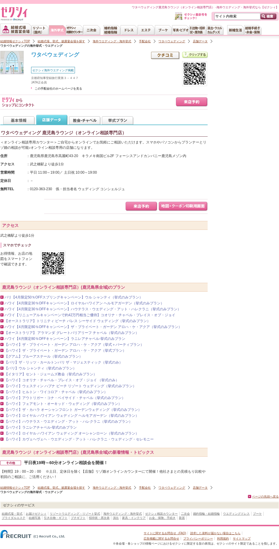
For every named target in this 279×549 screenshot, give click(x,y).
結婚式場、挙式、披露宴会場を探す (61, 41)
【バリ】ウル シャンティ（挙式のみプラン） (40, 368)
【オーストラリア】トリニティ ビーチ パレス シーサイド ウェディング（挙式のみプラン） (77, 321)
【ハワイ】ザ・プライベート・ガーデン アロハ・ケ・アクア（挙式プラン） (65, 350)
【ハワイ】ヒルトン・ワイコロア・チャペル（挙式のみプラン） (56, 392)
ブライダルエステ (13, 517)
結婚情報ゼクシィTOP (15, 41)
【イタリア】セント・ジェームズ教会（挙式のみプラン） (50, 374)
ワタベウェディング (171, 41)
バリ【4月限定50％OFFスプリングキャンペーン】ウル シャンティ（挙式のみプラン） (73, 297)
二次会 (185, 513)
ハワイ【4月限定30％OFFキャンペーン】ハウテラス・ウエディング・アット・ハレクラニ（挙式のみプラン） (92, 309)
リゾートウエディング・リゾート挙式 (75, 513)
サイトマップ (242, 538)
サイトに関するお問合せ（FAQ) (165, 533)
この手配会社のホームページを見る (58, 88)
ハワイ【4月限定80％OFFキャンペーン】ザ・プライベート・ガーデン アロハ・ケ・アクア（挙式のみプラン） (93, 327)
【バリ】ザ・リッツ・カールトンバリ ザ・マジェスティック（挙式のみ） (63, 362)
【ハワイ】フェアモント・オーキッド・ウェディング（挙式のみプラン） (63, 404)
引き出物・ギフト (56, 517)
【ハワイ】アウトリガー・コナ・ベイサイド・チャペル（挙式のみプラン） (64, 398)
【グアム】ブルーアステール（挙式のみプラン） (43, 356)
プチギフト (78, 517)
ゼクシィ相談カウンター (161, 513)
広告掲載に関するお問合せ (161, 538)
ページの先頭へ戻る (265, 496)
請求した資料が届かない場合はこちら (215, 533)
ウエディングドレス (236, 513)
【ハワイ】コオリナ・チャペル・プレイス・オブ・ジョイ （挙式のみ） (61, 380)
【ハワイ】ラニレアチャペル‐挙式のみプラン (40, 427)
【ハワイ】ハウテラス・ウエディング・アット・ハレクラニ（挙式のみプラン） (68, 421)
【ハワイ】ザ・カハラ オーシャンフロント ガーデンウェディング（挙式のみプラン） (73, 410)
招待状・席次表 (99, 517)
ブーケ (257, 513)
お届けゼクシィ (36, 513)
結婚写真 (35, 517)
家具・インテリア (134, 517)
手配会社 (145, 41)
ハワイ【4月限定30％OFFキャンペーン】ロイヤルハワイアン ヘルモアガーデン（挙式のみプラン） (84, 303)
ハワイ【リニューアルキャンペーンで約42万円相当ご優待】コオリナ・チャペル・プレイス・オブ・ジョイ (89, 315)
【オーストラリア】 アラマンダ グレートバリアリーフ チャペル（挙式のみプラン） (71, 333)
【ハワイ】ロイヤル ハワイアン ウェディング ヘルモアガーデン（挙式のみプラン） (71, 416)
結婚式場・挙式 (12, 513)
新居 (182, 517)
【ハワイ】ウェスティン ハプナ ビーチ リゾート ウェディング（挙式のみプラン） (70, 386)
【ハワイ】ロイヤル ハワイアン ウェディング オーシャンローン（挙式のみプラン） (71, 433)
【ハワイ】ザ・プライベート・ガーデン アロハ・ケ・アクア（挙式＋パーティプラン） (74, 345)
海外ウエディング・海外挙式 (112, 41)
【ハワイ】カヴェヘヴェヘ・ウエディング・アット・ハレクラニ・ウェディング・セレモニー (79, 439)
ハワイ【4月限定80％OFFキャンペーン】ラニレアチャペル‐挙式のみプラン (64, 339)
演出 (116, 517)
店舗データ (200, 41)
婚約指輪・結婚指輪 (206, 513)
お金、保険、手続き (162, 517)
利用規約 (223, 538)
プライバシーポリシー (198, 538)
